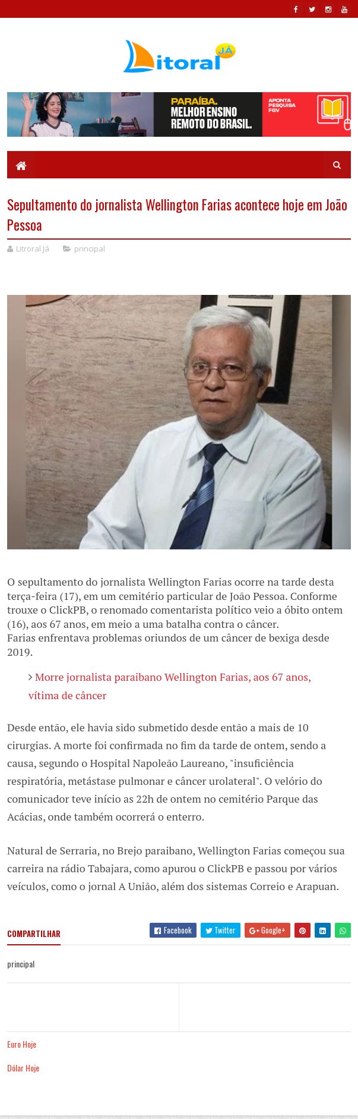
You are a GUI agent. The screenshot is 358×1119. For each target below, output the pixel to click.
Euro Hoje (21, 1044)
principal (89, 248)
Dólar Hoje (23, 1067)
